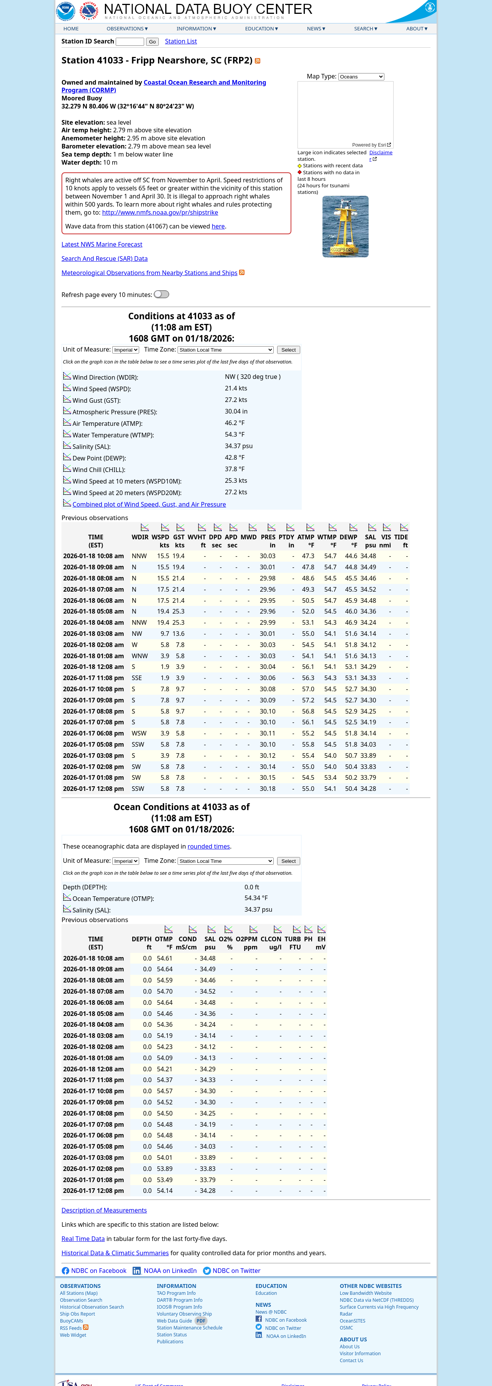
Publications (170, 1341)
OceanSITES (353, 1321)
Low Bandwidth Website (366, 1293)
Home (71, 28)
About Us (353, 1339)
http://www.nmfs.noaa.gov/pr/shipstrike (160, 212)
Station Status (172, 1334)
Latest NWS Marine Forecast (102, 244)
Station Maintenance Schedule (190, 1327)
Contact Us (351, 1360)
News (314, 28)
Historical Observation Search (92, 1307)
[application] (345, 115)
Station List (181, 41)
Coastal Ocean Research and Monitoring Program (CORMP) (164, 86)
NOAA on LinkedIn (165, 1271)
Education (259, 28)
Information (194, 28)
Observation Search (81, 1300)
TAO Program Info (176, 1293)
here (218, 226)
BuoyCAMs (71, 1321)
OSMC (346, 1327)
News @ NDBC (271, 1312)
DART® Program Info (180, 1300)
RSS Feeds (74, 1328)
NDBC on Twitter (232, 1271)
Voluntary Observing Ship (184, 1314)
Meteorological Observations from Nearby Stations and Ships (150, 273)
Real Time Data (83, 1238)
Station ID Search (88, 41)
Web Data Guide (174, 1321)
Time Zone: (161, 349)
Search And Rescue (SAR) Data (105, 258)
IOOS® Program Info (179, 1307)
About (415, 28)
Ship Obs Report (77, 1314)
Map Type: (322, 76)
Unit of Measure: (88, 349)
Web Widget (73, 1335)
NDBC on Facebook (94, 1271)
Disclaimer (380, 155)
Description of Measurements (104, 1210)
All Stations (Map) (79, 1293)
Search (364, 28)
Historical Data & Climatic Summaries (115, 1253)
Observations (124, 28)
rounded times (209, 846)
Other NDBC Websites (371, 1285)
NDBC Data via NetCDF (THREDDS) (377, 1300)
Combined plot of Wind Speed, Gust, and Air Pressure (149, 504)
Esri (382, 145)
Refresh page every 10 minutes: (107, 295)
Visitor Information (360, 1353)
